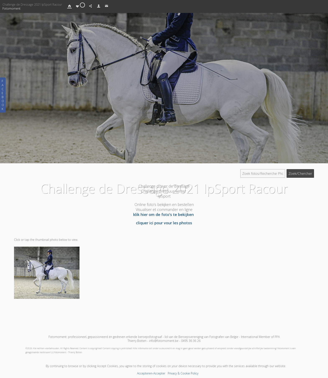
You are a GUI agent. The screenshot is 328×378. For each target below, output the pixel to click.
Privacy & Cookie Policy (183, 373)
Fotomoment (11, 8)
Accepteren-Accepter (151, 373)
